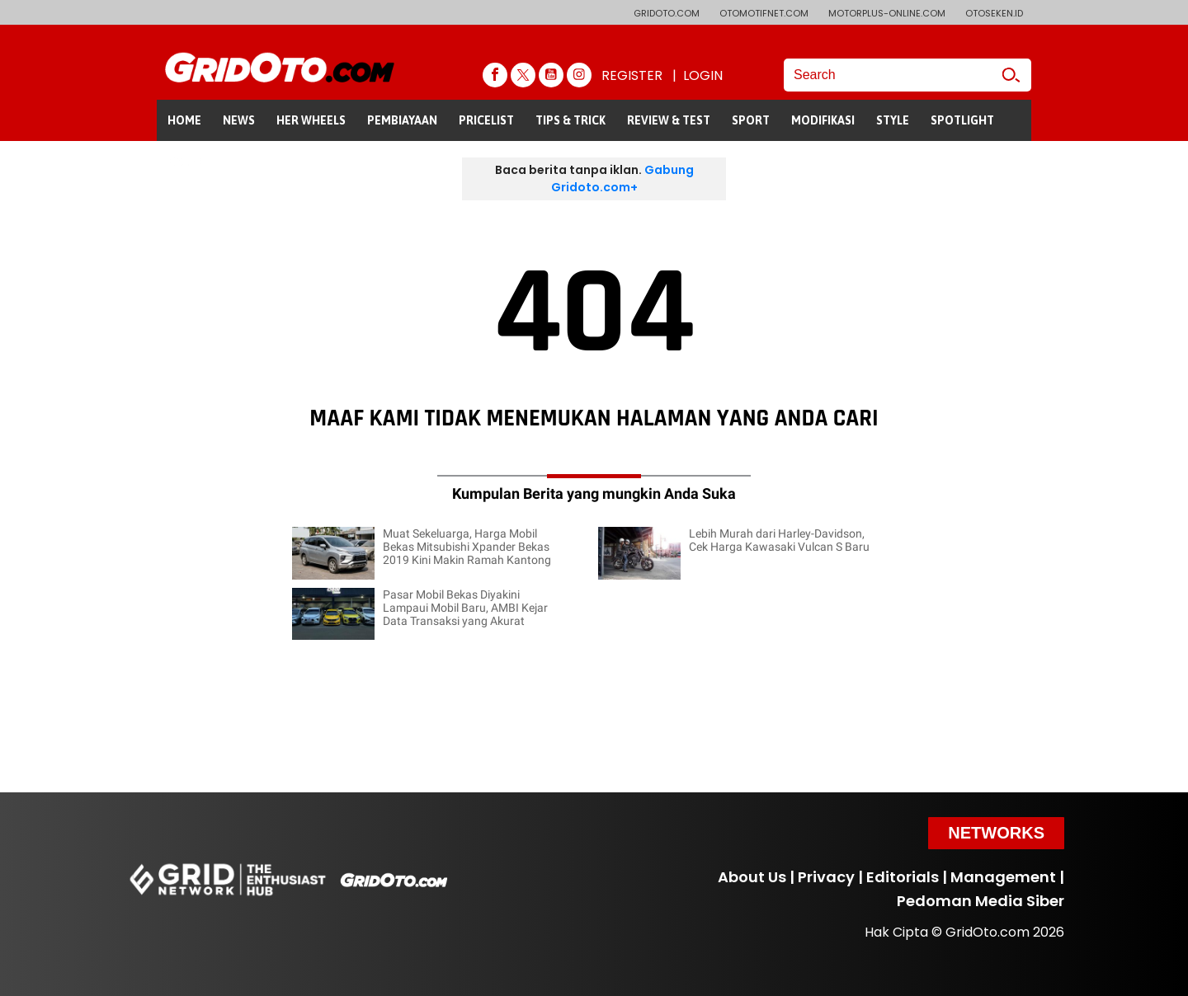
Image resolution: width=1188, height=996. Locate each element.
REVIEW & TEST (668, 120)
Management (1003, 877)
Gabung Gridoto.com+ (622, 178)
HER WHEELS (311, 120)
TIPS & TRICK (570, 120)
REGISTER (631, 75)
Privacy (826, 877)
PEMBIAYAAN (402, 120)
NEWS (239, 120)
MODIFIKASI (823, 120)
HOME (184, 120)
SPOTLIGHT (962, 120)
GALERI (186, 161)
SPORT (751, 120)
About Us (752, 877)
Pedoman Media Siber (980, 900)
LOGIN (703, 75)
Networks (996, 833)
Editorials (902, 877)
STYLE (892, 120)
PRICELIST (486, 120)
